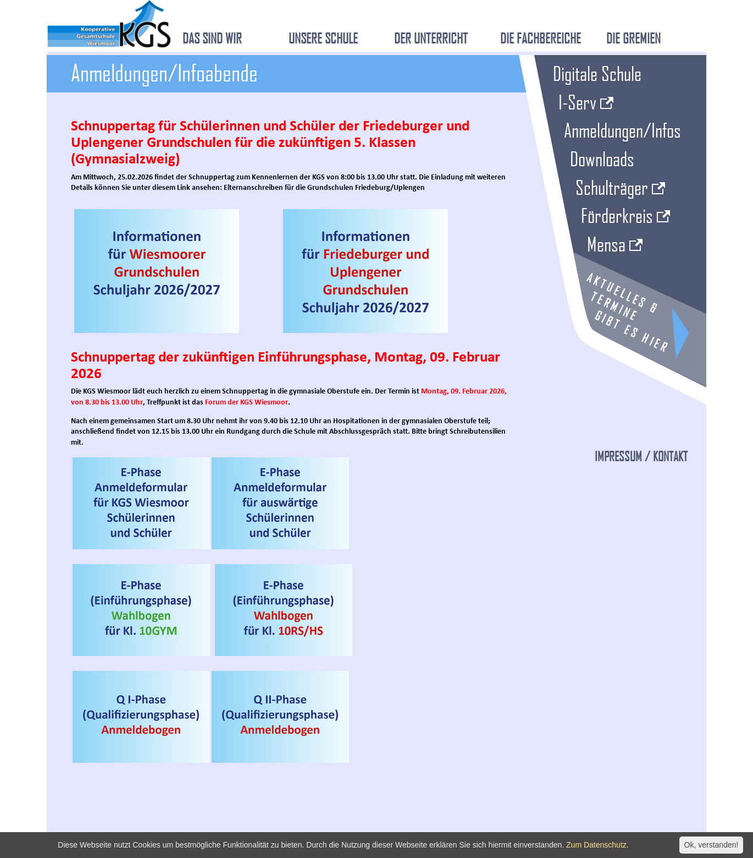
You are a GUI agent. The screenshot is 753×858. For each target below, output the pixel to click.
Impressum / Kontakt (641, 456)
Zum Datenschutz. (597, 844)
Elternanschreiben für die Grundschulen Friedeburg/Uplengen (324, 188)
